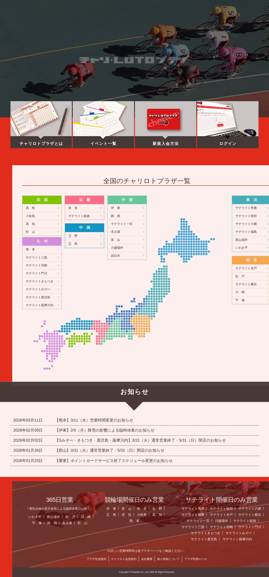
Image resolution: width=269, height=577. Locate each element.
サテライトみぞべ (140, 289)
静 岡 (217, 216)
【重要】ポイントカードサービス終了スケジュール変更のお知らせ (114, 424)
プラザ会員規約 (198, 559)
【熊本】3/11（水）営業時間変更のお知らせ (94, 384)
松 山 (132, 231)
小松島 (132, 216)
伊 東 (217, 208)
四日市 (217, 255)
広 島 (174, 243)
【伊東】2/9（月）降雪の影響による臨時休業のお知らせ (105, 394)
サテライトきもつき (141, 281)
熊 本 (132, 249)
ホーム (37, 18)
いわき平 (136, 517)
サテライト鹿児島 (140, 297)
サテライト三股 (138, 257)
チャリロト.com (217, 18)
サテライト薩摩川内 (141, 305)
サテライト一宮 (223, 224)
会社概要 (248, 559)
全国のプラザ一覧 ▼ (172, 18)
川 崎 (188, 517)
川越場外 (219, 247)
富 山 (217, 240)
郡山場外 (155, 517)
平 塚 (138, 523)
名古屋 (217, 231)
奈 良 (174, 208)
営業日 (127, 18)
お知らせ (82, 18)
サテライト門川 (138, 273)
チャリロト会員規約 (225, 559)
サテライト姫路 (181, 216)
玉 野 (174, 236)
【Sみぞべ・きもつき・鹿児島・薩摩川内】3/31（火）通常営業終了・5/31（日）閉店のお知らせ (140, 404)
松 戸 (172, 517)
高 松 (132, 208)
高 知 (132, 224)
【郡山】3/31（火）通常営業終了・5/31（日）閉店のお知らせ (109, 414)
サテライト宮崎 (138, 265)
